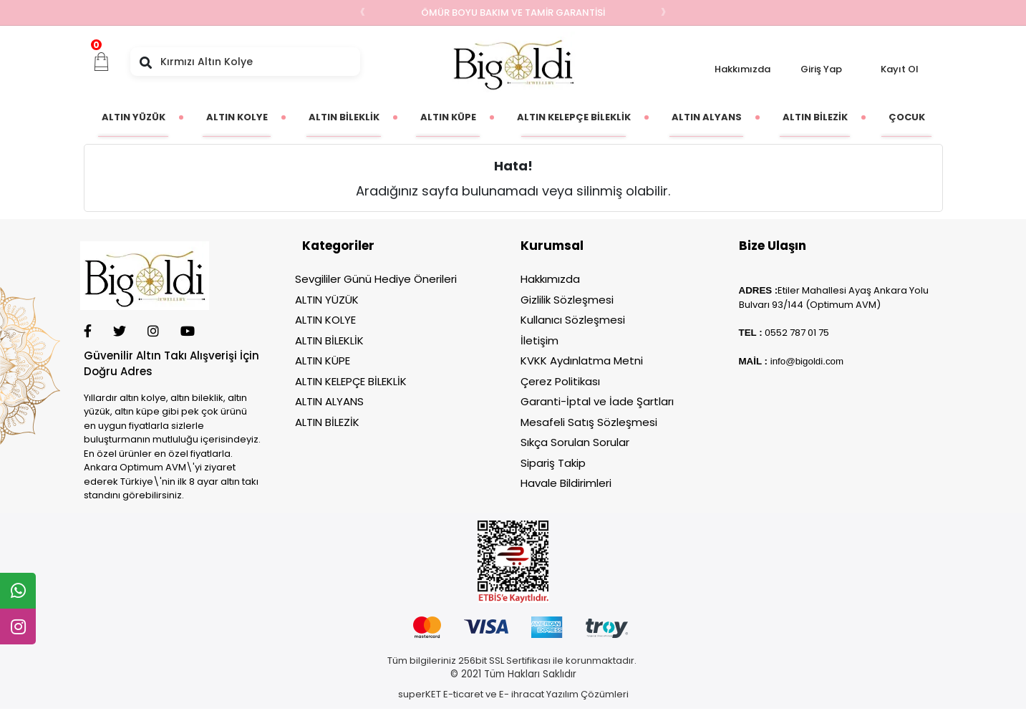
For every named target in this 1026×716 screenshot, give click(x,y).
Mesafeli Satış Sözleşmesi (589, 422)
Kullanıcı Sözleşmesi (573, 319)
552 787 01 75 (799, 332)
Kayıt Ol (900, 69)
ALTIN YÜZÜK (327, 299)
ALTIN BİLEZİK (327, 422)
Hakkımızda (742, 69)
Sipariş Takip (553, 462)
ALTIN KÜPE (322, 360)
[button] (102, 61)
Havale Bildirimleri (566, 482)
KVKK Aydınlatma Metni (582, 360)
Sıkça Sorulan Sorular (575, 442)
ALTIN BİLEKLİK (329, 340)
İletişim (539, 340)
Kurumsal (552, 245)
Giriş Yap (821, 69)
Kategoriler (338, 245)
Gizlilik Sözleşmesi (567, 299)
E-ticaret (463, 694)
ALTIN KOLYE (325, 319)
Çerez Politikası (560, 381)
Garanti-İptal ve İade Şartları (597, 401)
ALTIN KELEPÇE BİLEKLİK (351, 381)
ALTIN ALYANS (329, 401)
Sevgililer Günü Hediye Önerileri (376, 278)
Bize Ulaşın (772, 245)
